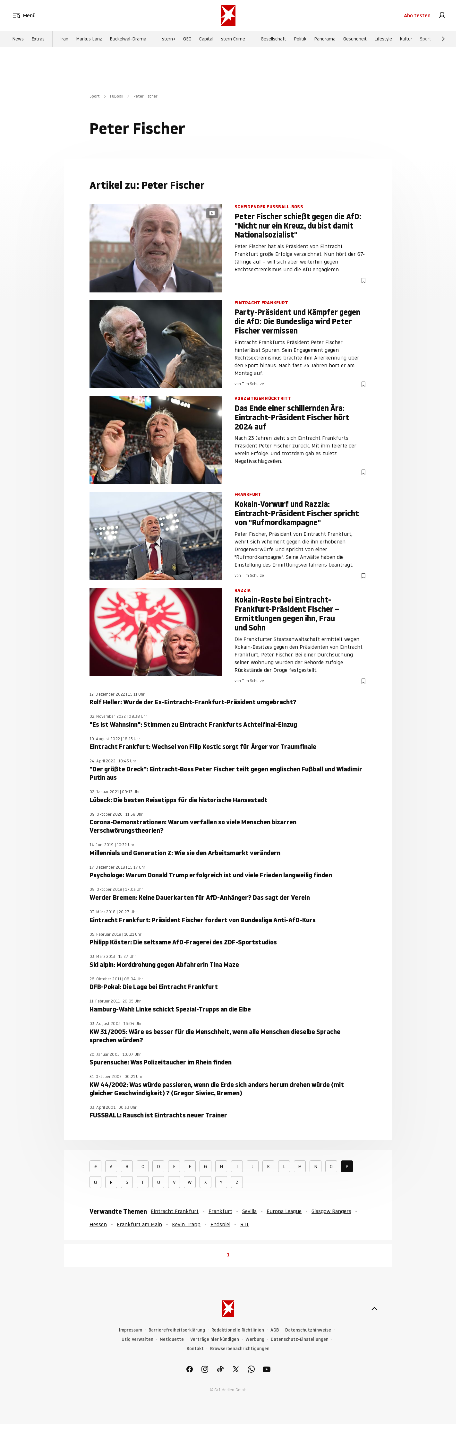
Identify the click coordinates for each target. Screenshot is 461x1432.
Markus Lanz (89, 39)
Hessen (98, 1224)
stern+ (168, 39)
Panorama (325, 39)
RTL (244, 1224)
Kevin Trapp (186, 1224)
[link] (442, 15)
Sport (425, 39)
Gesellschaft (273, 39)
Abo (417, 15)
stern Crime (233, 39)
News (18, 39)
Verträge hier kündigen (214, 1339)
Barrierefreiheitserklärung (177, 1330)
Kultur (406, 39)
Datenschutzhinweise (308, 1330)
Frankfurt (220, 1211)
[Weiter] (443, 39)
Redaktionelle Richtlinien (237, 1330)
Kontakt (195, 1348)
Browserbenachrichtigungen (239, 1348)
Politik (300, 39)
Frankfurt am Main (139, 1224)
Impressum (130, 1330)
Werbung (254, 1339)
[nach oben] (374, 1309)
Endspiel (220, 1224)
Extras (38, 39)
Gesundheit (355, 39)
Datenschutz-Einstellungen (300, 1339)
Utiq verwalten (137, 1339)
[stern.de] (228, 15)
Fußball (116, 96)
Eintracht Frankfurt (175, 1211)
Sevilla (249, 1211)
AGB (274, 1330)
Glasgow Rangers (331, 1211)
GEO (187, 39)
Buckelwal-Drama (128, 39)
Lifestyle (383, 39)
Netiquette (172, 1339)
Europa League (284, 1211)
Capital (206, 39)
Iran (64, 39)
